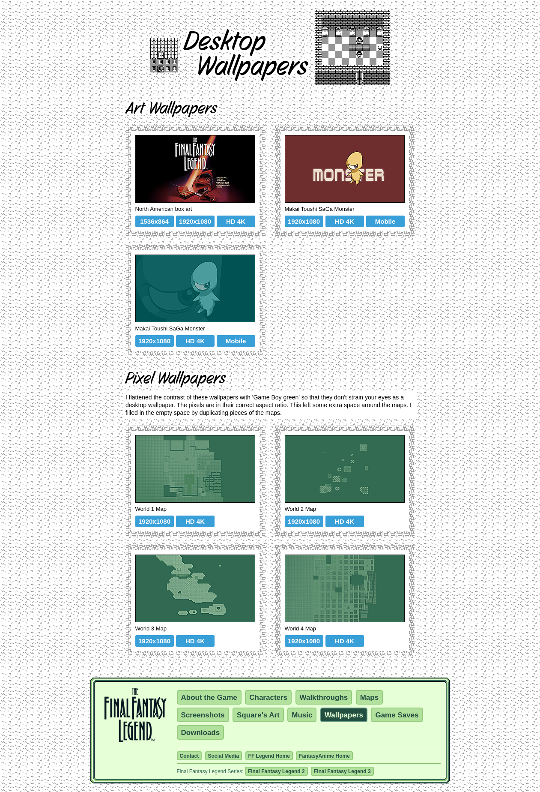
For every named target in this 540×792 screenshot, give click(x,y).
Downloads (200, 733)
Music (302, 715)
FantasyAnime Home (324, 756)
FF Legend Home (269, 756)
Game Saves (396, 715)
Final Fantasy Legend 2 (276, 771)
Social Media (223, 756)
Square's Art (258, 715)
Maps (369, 697)
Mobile (385, 221)
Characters (268, 697)
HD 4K (235, 221)
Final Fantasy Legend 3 (342, 771)
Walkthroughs (324, 697)
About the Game (209, 697)
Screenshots (203, 715)
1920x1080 (195, 221)
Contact (189, 756)
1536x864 (154, 221)
